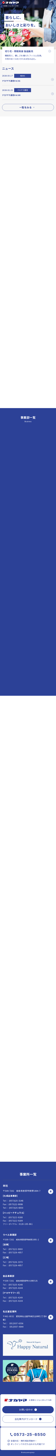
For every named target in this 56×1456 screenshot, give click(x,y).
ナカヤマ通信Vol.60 (11, 95)
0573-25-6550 (30, 1434)
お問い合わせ (26, 1409)
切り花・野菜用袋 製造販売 (19, 51)
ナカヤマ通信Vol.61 (11, 80)
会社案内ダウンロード (26, 1419)
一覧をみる (25, 107)
